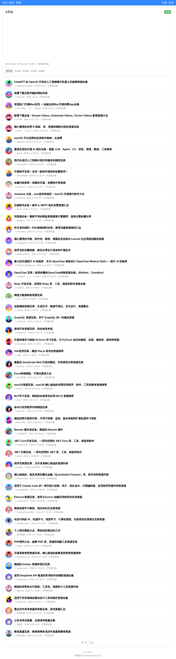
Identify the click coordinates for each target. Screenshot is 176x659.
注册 (164, 2)
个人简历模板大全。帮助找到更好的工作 (37, 530)
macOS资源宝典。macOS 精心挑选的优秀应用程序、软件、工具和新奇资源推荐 (60, 384)
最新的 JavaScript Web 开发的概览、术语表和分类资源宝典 (48, 362)
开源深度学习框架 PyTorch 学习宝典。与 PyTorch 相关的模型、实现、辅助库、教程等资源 (66, 339)
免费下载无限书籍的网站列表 (30, 93)
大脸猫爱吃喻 (42, 64)
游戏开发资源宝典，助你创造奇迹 (33, 328)
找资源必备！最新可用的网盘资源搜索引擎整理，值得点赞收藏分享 (52, 216)
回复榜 (34, 71)
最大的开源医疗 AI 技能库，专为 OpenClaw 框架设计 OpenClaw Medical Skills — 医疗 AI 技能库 (70, 261)
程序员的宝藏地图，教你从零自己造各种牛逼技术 (42, 250)
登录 (171, 2)
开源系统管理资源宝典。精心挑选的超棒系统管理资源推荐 (47, 553)
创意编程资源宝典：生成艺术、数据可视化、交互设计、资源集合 (51, 306)
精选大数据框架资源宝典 (28, 295)
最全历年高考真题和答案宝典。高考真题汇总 (39, 609)
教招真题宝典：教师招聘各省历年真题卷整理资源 (42, 631)
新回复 (9, 71)
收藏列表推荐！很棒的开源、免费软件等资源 (39, 182)
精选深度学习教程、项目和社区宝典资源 (37, 508)
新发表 (18, 71)
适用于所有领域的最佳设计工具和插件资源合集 (41, 598)
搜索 (18, 2)
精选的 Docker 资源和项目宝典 (32, 564)
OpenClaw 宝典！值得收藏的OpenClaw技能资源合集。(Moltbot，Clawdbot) (58, 272)
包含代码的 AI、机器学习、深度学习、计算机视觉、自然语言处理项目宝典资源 (59, 519)
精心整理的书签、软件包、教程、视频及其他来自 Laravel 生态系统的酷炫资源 (59, 239)
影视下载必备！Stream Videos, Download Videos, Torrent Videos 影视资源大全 (61, 115)
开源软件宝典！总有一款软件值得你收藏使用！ (41, 171)
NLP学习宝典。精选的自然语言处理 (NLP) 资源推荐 (44, 396)
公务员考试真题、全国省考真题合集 (34, 620)
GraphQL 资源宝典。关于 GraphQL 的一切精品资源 (44, 317)
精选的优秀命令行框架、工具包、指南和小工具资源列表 (46, 586)
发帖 (167, 12)
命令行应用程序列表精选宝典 (30, 407)
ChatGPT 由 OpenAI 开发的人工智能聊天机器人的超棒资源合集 (51, 82)
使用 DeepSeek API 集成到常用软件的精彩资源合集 (44, 575)
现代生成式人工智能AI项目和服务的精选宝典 (39, 160)
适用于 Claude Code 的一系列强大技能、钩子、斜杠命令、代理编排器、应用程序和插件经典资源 (70, 485)
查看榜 (26, 71)
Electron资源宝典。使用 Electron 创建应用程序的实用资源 (48, 497)
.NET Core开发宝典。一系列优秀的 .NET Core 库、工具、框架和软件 (54, 441)
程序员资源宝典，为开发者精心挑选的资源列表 (41, 463)
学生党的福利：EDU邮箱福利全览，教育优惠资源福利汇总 (47, 227)
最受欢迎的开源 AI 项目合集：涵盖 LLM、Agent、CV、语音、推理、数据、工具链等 (63, 149)
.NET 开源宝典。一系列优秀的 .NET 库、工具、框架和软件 (48, 452)
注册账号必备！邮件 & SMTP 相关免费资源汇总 (41, 205)
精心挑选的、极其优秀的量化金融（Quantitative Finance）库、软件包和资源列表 (61, 474)
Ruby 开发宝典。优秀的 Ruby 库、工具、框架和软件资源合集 (50, 283)
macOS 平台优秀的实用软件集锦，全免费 (38, 138)
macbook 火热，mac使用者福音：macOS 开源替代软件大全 (49, 194)
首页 (5, 2)
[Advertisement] (88, 38)
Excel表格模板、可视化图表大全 (33, 373)
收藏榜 (42, 71)
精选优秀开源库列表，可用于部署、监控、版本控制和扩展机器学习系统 (55, 418)
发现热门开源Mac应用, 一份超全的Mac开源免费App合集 (46, 104)
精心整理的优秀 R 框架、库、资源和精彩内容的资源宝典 (46, 126)
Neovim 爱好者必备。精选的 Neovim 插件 (38, 429)
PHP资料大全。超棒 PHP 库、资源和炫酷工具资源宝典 (45, 541)
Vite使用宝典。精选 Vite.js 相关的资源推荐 (39, 351)
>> (91, 642)
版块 (11, 2)
